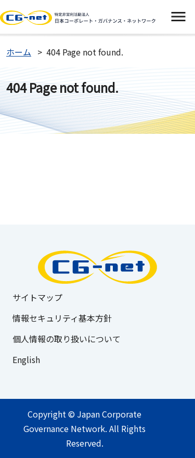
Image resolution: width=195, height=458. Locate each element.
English (26, 359)
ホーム (18, 52)
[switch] (178, 17)
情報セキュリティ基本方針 (62, 318)
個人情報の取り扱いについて (66, 338)
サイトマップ (37, 297)
